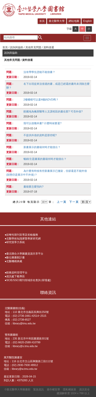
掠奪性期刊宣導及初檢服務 (22, 234)
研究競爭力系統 (15, 242)
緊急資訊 (38, 389)
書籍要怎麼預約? (33, 186)
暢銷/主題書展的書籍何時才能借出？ (44, 159)
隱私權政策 (69, 389)
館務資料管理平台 (16, 272)
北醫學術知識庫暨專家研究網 (23, 238)
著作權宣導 (53, 389)
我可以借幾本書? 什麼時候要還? (42, 123)
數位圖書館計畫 (15, 257)
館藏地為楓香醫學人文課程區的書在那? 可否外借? (53, 111)
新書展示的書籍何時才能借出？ (41, 147)
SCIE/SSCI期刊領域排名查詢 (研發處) (28, 280)
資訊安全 (84, 389)
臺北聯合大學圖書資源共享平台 (24, 253)
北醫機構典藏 (14, 261)
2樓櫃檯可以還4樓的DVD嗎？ (40, 99)
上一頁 (61, 201)
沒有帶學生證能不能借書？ (39, 72)
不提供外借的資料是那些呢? (40, 135)
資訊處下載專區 (15, 276)
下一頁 (74, 201)
